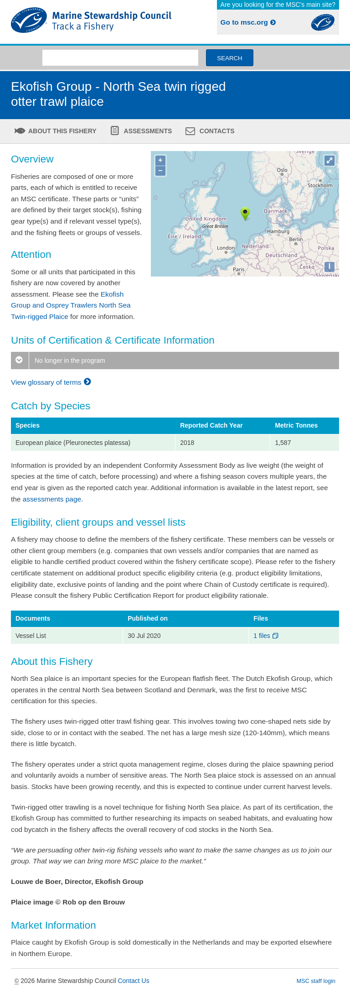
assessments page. (53, 499)
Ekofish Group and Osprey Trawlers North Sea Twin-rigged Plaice (71, 305)
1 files (266, 635)
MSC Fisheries (91, 22)
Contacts (216, 131)
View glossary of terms (52, 382)
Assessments (147, 131)
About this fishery (62, 131)
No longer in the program (58, 360)
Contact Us (133, 980)
